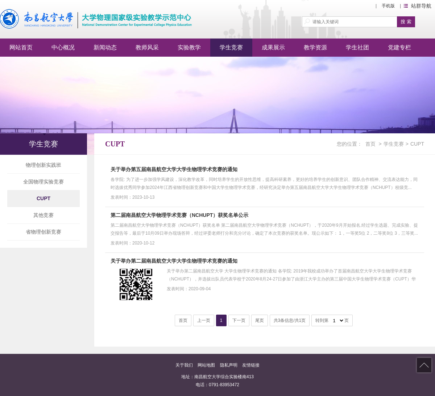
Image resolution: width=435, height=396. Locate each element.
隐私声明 (228, 365)
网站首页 (21, 47)
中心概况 (63, 47)
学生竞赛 (231, 47)
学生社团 (357, 47)
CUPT (43, 198)
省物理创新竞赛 (43, 232)
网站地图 (206, 365)
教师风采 (147, 47)
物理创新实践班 (43, 165)
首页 (370, 144)
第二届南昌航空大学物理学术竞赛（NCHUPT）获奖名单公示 (179, 215)
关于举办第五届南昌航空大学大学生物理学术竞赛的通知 (174, 169)
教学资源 (315, 47)
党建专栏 (399, 47)
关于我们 (184, 365)
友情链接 (251, 365)
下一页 (238, 320)
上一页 (203, 320)
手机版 (388, 5)
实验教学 (189, 47)
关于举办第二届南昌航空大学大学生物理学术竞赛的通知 (174, 261)
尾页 (259, 320)
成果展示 (273, 47)
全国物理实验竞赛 (43, 182)
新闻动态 (105, 47)
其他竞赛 (43, 215)
